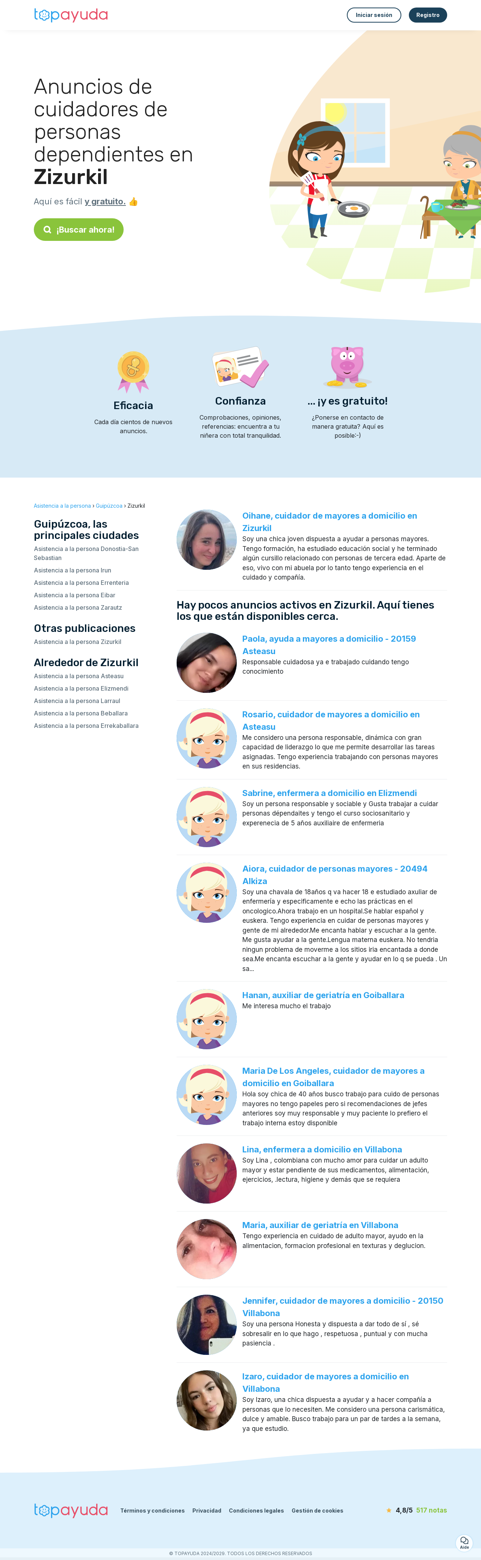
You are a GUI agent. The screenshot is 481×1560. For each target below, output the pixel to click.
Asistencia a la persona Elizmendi (81, 688)
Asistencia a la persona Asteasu (79, 676)
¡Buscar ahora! (79, 229)
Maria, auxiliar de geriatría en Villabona (320, 1225)
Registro (428, 15)
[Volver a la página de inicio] (71, 15)
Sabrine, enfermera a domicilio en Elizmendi (329, 793)
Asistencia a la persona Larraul (77, 701)
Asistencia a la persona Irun (72, 570)
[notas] (404, 1511)
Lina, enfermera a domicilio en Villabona (322, 1149)
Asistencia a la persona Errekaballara (86, 725)
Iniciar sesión (374, 15)
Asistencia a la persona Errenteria (81, 582)
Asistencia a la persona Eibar (74, 595)
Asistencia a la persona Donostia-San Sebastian (86, 553)
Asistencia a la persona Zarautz (78, 607)
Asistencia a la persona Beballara (81, 713)
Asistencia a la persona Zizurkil (77, 641)
